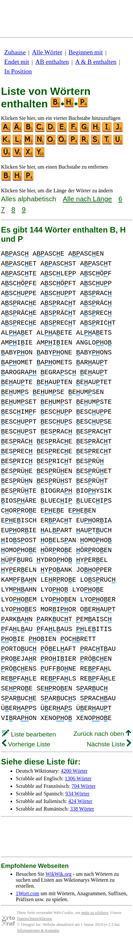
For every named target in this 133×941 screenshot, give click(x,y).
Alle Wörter (47, 52)
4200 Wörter (74, 771)
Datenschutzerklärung (34, 918)
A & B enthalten (95, 61)
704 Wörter (83, 786)
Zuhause (15, 52)
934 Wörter (78, 793)
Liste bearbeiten (29, 734)
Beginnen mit (85, 52)
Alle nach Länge (87, 199)
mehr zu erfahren (94, 912)
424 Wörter (80, 801)
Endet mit (16, 61)
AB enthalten (52, 61)
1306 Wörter (78, 778)
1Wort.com (27, 893)
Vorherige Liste (26, 744)
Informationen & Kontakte (38, 930)
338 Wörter (82, 809)
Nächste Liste (109, 744)
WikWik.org (58, 874)
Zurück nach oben (102, 733)
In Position (18, 71)
